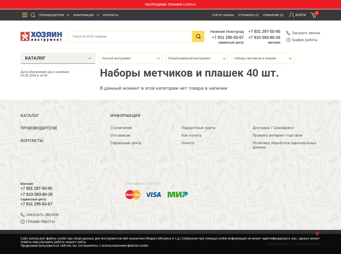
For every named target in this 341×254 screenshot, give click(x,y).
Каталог (30, 115)
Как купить (191, 135)
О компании (121, 128)
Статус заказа (223, 15)
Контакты (110, 15)
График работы (302, 40)
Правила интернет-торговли (278, 135)
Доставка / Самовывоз (273, 128)
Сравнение (273, 15)
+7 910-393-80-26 (264, 37)
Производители (51, 15)
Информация (83, 15)
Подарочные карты (199, 128)
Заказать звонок (303, 33)
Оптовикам (120, 135)
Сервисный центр (125, 143)
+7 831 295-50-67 (228, 37)
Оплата (188, 143)
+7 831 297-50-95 (264, 31)
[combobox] (131, 58)
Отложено (248, 15)
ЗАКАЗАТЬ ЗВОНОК (40, 215)
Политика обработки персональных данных (284, 145)
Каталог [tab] (58, 58)
